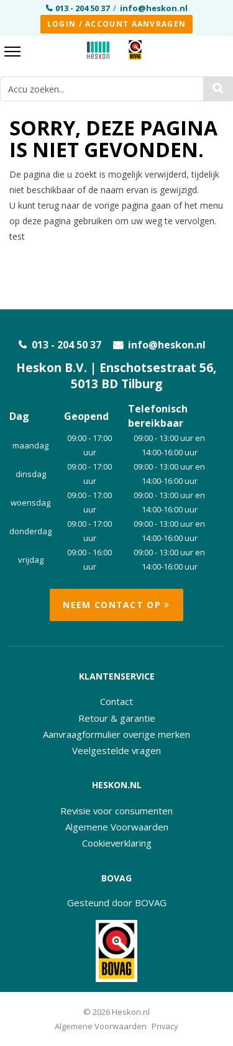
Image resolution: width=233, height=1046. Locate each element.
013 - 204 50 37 (82, 8)
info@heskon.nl (154, 8)
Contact (116, 701)
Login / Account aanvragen (116, 24)
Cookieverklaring (117, 843)
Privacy (165, 1026)
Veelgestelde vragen (116, 750)
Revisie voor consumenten (116, 810)
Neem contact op (116, 605)
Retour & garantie (116, 718)
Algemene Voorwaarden (116, 827)
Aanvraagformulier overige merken (116, 734)
